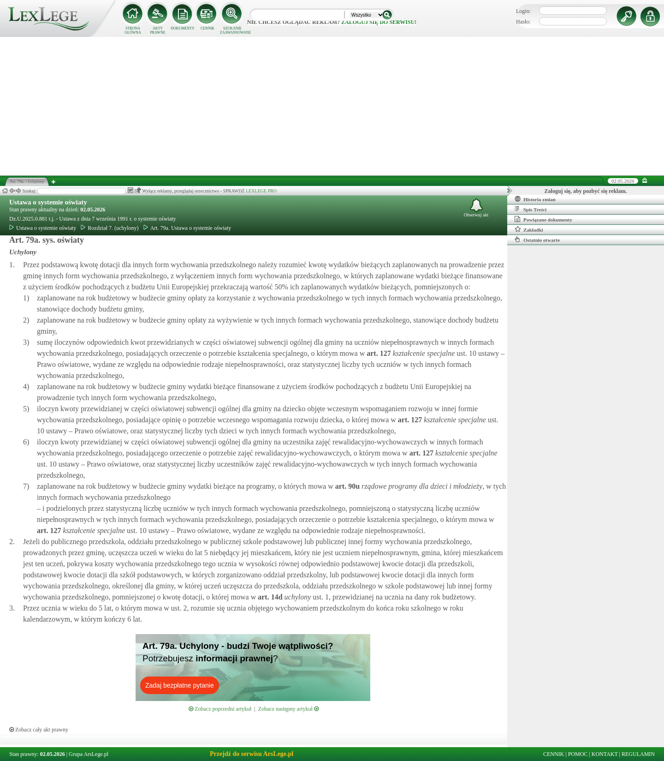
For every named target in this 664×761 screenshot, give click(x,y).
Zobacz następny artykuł (288, 709)
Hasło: (523, 21)
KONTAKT (605, 754)
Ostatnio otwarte (537, 239)
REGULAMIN (638, 754)
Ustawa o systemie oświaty (48, 202)
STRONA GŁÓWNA (133, 30)
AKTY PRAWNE (157, 30)
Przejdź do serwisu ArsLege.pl (251, 753)
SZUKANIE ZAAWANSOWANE (232, 30)
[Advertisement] (332, 106)
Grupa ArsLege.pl (88, 754)
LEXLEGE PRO (261, 190)
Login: (523, 11)
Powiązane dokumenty (543, 219)
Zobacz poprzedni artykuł (220, 709)
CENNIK (207, 28)
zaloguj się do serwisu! (378, 22)
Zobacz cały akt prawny (38, 729)
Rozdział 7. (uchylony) (109, 228)
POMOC (578, 754)
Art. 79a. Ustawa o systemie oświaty (187, 228)
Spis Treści (530, 209)
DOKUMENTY (183, 28)
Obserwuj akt (476, 207)
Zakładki (529, 229)
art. (378, 353)
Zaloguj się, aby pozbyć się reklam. (586, 191)
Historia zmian (535, 199)
